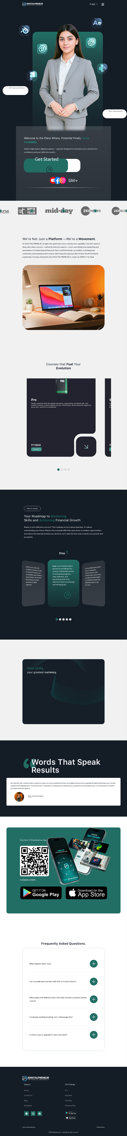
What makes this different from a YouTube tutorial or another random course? (58, 999)
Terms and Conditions (28, 1127)
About (26, 1090)
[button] (58, 469)
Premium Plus (70, 1106)
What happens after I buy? (40, 964)
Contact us (28, 1095)
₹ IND (93, 4)
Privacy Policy (101, 1127)
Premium (68, 1100)
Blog (25, 1100)
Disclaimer (28, 1106)
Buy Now (36, 449)
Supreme (68, 1095)
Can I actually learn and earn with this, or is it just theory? (52, 981)
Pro (66, 1090)
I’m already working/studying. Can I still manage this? (51, 1017)
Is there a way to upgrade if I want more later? (48, 1035)
